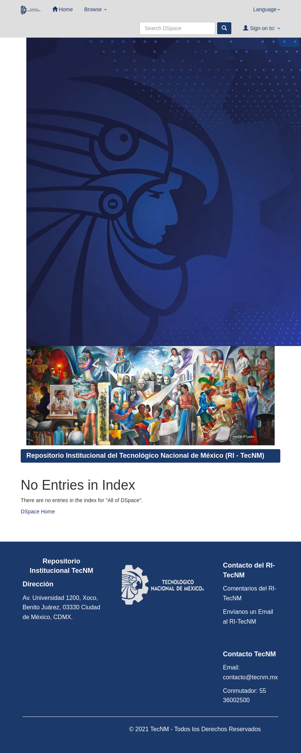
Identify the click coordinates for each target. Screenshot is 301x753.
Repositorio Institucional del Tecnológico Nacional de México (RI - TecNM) (145, 455)
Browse (95, 9)
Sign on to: (261, 28)
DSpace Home (38, 512)
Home (62, 9)
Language (266, 9)
